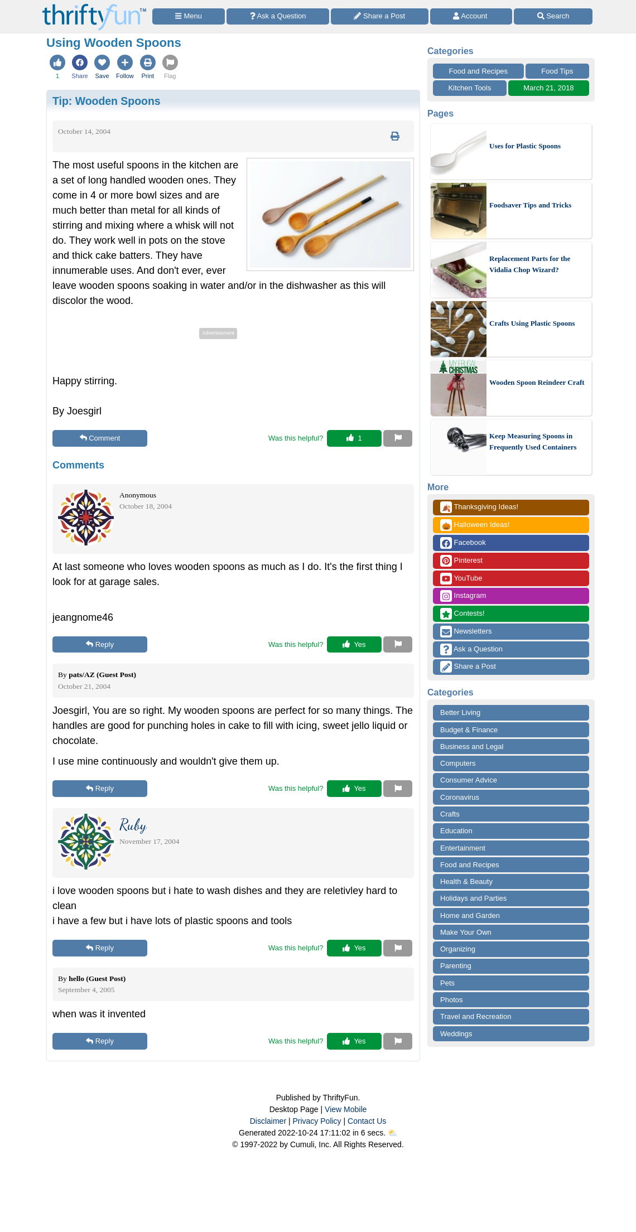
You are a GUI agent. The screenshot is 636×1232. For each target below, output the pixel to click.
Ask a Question (471, 649)
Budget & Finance (469, 730)
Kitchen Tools (469, 88)
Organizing (457, 949)
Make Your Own (466, 932)
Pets (447, 983)
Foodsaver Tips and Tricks (530, 205)
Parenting (455, 966)
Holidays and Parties (473, 898)
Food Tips (557, 71)
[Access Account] (471, 16)
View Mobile (346, 1109)
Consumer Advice (468, 780)
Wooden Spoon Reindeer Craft (537, 382)
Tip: (106, 101)
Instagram (463, 596)
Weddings (456, 1034)
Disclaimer (268, 1121)
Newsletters (466, 631)
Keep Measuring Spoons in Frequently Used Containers (532, 441)
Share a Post (468, 667)
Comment (100, 438)
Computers (458, 763)
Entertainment (462, 848)
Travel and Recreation (475, 1016)
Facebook (463, 543)
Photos (451, 1000)
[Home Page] (94, 6)
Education (456, 831)
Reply (100, 644)
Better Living (460, 712)
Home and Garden (470, 915)
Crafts (450, 814)
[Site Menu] (188, 16)
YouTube (461, 578)
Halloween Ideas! (474, 525)
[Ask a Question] (278, 16)
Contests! (462, 614)
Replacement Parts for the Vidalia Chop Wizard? (529, 264)
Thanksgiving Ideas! (479, 507)
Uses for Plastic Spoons (525, 146)
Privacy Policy (316, 1121)
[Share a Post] (379, 16)
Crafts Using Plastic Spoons (532, 323)
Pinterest (461, 561)
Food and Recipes (478, 71)
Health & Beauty (466, 881)
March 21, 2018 (548, 88)
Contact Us (367, 1121)
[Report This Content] (397, 438)
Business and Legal (471, 746)
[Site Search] (553, 16)
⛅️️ (392, 1132)
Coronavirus (459, 797)
